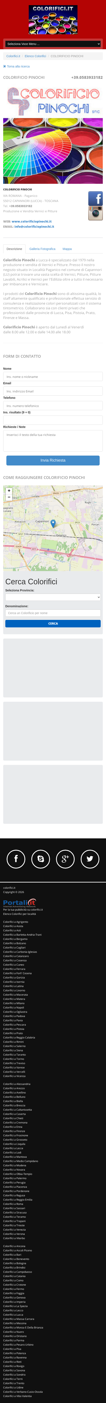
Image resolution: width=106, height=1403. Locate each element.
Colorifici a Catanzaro (16, 956)
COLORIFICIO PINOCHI (17, 189)
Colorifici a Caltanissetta (17, 1109)
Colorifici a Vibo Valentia (17, 1396)
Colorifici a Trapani (14, 1221)
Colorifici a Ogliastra (15, 1012)
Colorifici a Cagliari (14, 947)
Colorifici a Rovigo (13, 1366)
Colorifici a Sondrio (14, 1374)
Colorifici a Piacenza (15, 1187)
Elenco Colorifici (35, 56)
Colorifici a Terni (13, 1379)
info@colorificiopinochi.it (34, 226)
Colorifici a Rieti (12, 1362)
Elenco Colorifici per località (19, 914)
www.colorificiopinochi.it (32, 221)
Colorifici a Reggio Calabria (19, 1037)
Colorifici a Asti (12, 930)
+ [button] (9, 491)
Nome (7, 368)
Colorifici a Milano (13, 1003)
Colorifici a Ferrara (14, 969)
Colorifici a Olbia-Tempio (17, 1174)
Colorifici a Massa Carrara (18, 1319)
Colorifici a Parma (13, 1340)
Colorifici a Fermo (13, 1289)
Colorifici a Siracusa (15, 1212)
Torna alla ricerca (16, 66)
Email (7, 383)
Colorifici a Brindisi (14, 1267)
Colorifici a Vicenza (14, 1076)
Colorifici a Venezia (14, 1229)
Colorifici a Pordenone (16, 1191)
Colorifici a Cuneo (13, 964)
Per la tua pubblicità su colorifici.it (23, 909)
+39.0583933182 (87, 77)
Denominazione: (16, 606)
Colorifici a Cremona (15, 1122)
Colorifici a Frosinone (15, 1135)
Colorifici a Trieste (14, 1225)
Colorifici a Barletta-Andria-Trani (22, 934)
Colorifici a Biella (13, 1101)
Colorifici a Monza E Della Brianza (23, 1327)
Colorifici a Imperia (14, 1302)
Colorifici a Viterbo (14, 1238)
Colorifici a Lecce (13, 1148)
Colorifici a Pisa (12, 1349)
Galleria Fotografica (42, 249)
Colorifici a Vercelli (14, 1072)
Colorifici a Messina (14, 1323)
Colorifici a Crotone (14, 1284)
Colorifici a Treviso (14, 1063)
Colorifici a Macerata (15, 994)
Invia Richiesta (52, 460)
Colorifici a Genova (14, 1297)
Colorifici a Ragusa (14, 1195)
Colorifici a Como (13, 1280)
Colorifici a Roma (13, 1204)
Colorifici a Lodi (12, 1152)
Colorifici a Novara (14, 1169)
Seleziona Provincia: (19, 590)
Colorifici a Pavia (13, 1020)
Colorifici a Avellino (14, 1092)
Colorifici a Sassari (14, 1208)
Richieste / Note (14, 427)
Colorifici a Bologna (14, 1263)
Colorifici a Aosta (13, 926)
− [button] (9, 497)
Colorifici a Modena (14, 1165)
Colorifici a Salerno (14, 1046)
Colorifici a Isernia (13, 982)
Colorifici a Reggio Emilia (17, 1199)
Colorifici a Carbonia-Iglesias (20, 952)
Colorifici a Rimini (13, 1042)
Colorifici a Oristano (15, 1336)
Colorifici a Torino (13, 1059)
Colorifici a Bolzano (14, 943)
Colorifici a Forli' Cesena (17, 973)
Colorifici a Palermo (14, 1178)
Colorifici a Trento (13, 1383)
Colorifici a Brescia (14, 1105)
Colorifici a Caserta (14, 1114)
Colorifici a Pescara (14, 1024)
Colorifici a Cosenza (15, 960)
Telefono (9, 397)
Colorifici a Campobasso (17, 1272)
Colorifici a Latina (13, 986)
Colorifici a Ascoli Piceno (17, 1250)
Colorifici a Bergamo (15, 939)
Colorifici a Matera (14, 999)
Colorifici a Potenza (14, 1353)
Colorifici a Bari (12, 1254)
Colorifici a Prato (13, 1033)
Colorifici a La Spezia (15, 1306)
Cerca (53, 623)
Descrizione (14, 249)
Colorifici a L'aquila (14, 1144)
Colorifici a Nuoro (13, 1332)
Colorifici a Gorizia (14, 977)
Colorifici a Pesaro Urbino (18, 1344)
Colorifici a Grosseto (15, 1139)
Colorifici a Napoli (13, 1007)
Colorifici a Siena (13, 1050)
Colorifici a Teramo (14, 1217)
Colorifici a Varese (14, 1067)
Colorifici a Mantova (15, 1157)
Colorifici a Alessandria (16, 1084)
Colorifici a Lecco (13, 1310)
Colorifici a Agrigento (15, 922)
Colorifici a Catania (14, 1276)
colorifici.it (9, 888)
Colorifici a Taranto (14, 1054)
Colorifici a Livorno (14, 990)
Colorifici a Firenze (14, 1131)
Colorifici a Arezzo (14, 1088)
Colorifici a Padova (14, 1016)
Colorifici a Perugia (14, 1182)
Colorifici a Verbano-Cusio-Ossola (23, 1392)
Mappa (67, 249)
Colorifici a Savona (14, 1370)
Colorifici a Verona (14, 1234)
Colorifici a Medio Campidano (20, 1161)
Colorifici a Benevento (16, 1259)
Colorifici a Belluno (14, 1097)
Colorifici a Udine (13, 1387)
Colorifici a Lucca (13, 1314)
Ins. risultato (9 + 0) (16, 412)
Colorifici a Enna (12, 1127)
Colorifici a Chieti (13, 1118)
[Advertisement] (37, 667)
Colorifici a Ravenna (15, 1357)
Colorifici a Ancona (14, 1246)
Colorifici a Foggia (13, 1293)
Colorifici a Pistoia (13, 1029)
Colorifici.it (13, 56)
